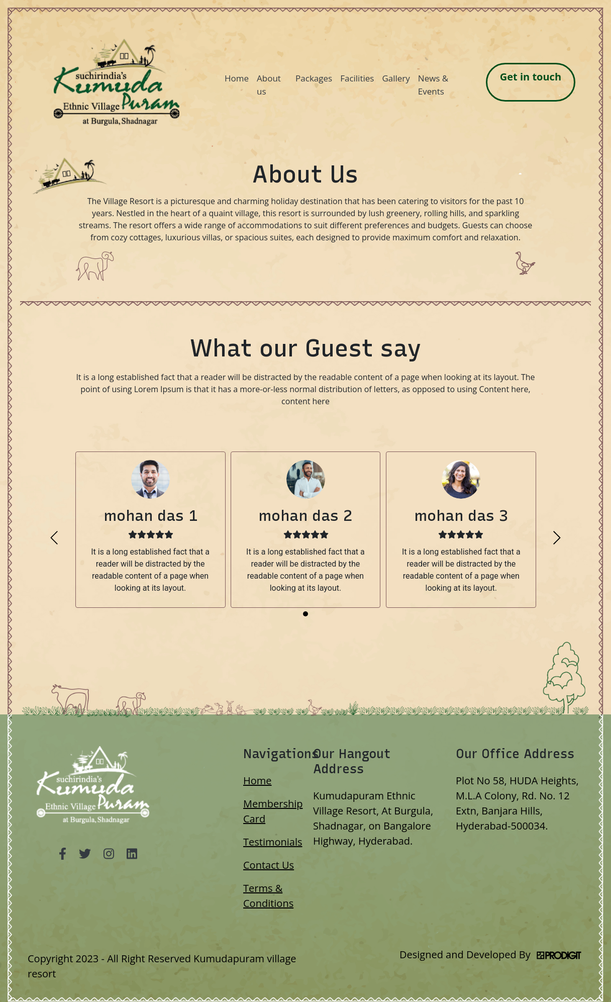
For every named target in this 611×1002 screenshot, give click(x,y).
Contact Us (268, 865)
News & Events (433, 84)
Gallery (396, 78)
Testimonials (272, 842)
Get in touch (530, 76)
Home (237, 78)
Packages (313, 78)
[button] (305, 613)
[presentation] (54, 537)
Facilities (357, 78)
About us (269, 84)
